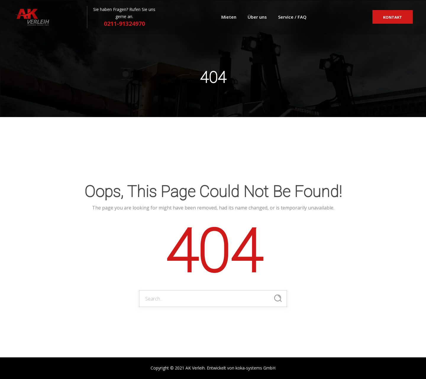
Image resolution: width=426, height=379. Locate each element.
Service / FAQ (292, 17)
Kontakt (392, 17)
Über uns (257, 17)
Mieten (228, 17)
